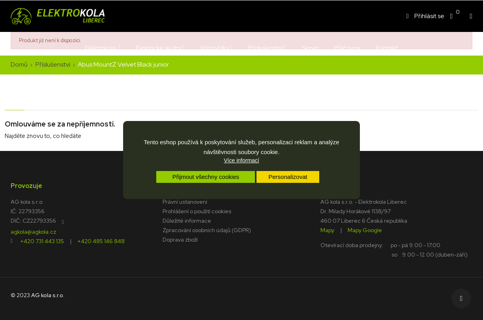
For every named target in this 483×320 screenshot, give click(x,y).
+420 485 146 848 (101, 241)
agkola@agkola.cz (33, 231)
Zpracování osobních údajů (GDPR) (207, 230)
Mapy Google (365, 230)
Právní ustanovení (185, 201)
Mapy (327, 230)
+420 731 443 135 (42, 241)
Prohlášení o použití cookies (197, 211)
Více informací (241, 160)
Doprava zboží (180, 239)
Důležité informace (187, 220)
